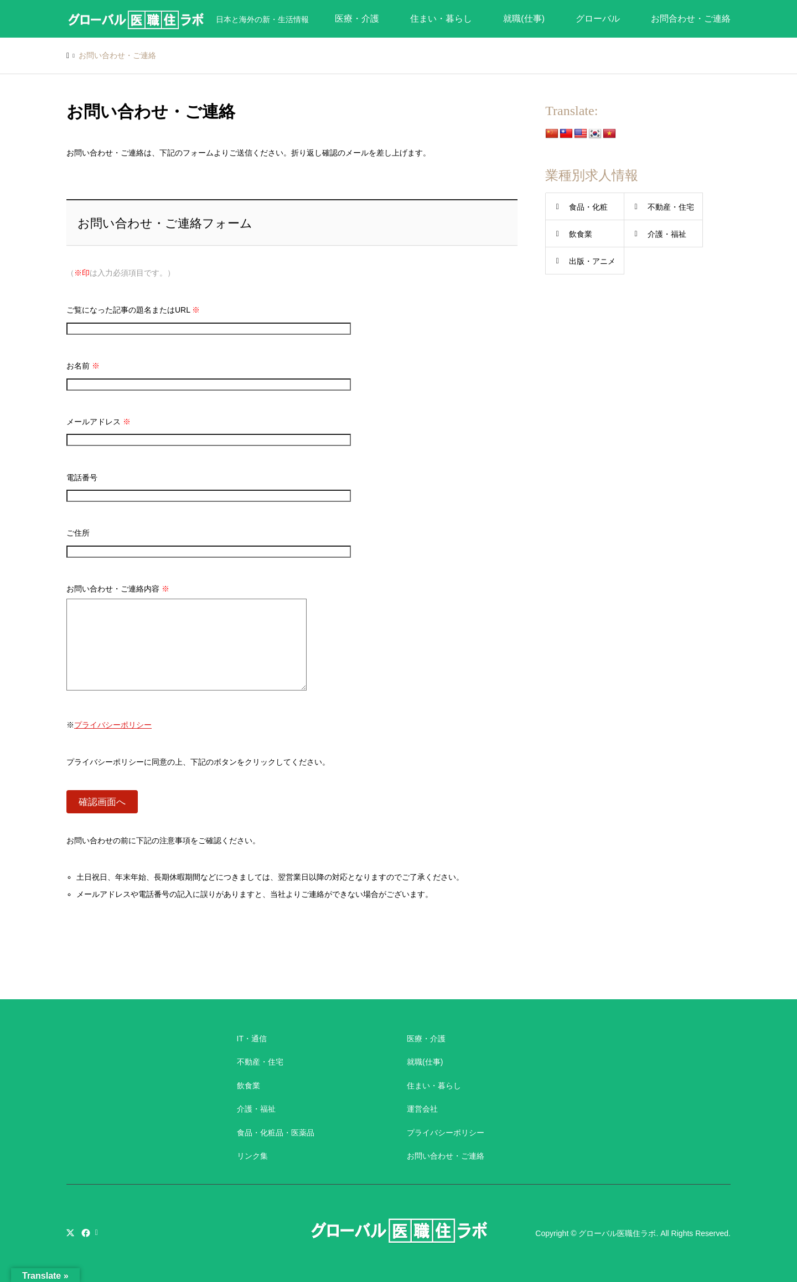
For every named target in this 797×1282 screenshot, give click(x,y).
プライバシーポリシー (113, 724)
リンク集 (252, 1155)
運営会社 (422, 1108)
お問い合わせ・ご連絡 (445, 1155)
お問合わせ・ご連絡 (691, 18)
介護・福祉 (667, 234)
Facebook (85, 1233)
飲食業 (580, 234)
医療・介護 (357, 18)
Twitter (70, 1233)
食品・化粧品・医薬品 (275, 1132)
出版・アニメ (592, 261)
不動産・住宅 (671, 207)
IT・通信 (252, 1038)
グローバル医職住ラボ (617, 1233)
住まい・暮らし (441, 18)
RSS (99, 1233)
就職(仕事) (524, 18)
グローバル (598, 18)
